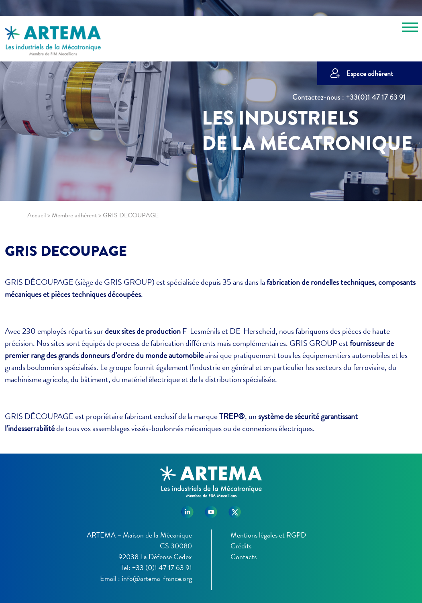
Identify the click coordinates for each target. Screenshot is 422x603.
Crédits (240, 545)
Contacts (243, 556)
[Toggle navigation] (410, 28)
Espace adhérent (369, 73)
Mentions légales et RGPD (268, 534)
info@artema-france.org (157, 578)
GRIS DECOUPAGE (66, 251)
